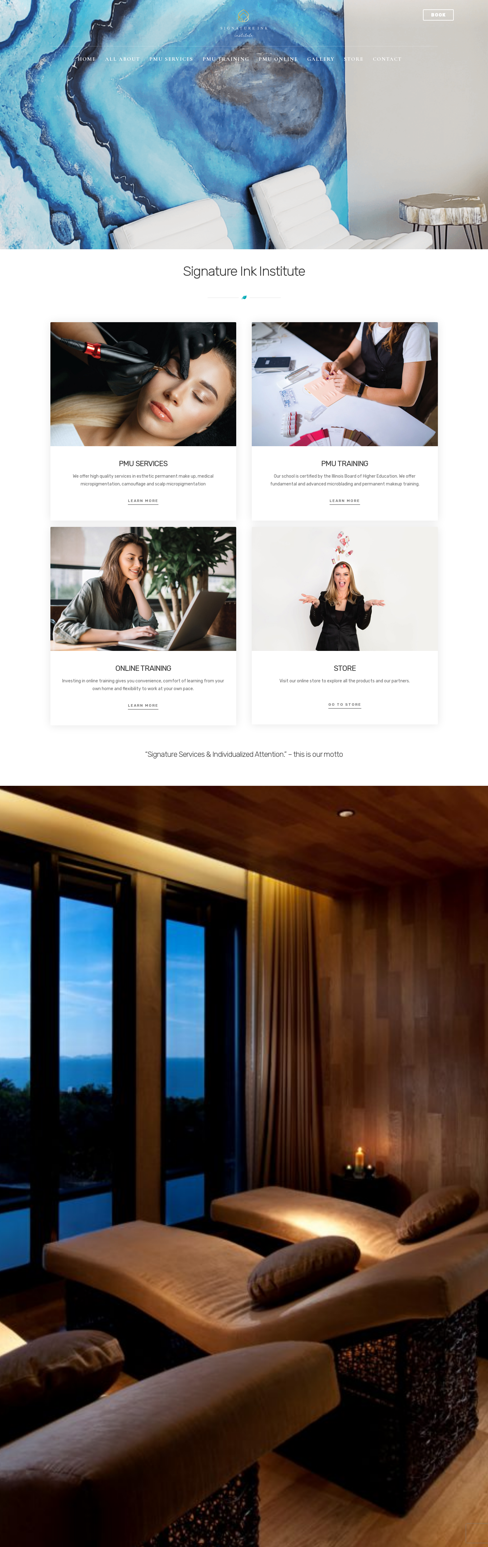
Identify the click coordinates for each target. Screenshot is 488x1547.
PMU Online (278, 59)
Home (87, 59)
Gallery (321, 59)
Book (438, 15)
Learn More (143, 501)
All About (122, 59)
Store (354, 59)
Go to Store (344, 704)
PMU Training (226, 59)
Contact (387, 59)
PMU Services (171, 59)
